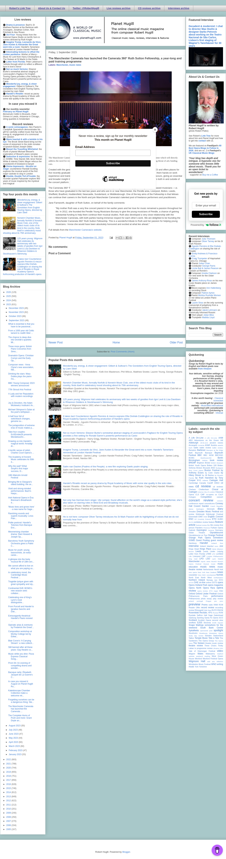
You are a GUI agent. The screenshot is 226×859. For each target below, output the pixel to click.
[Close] (155, 129)
